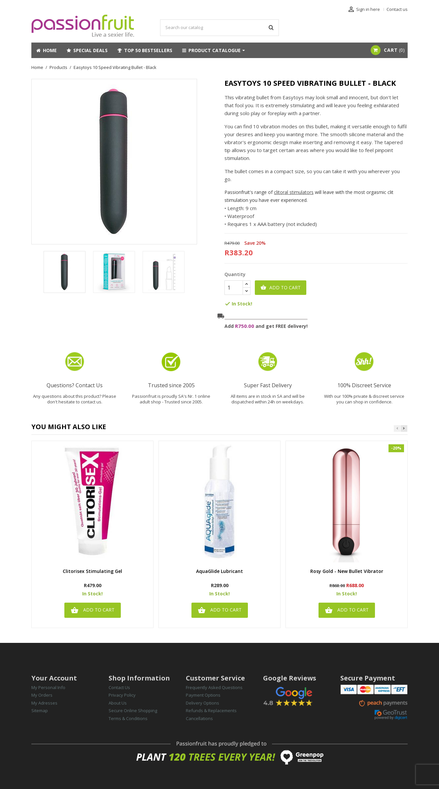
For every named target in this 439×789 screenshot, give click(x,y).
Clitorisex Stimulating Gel (92, 571)
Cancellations (199, 718)
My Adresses (44, 703)
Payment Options (203, 695)
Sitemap (39, 710)
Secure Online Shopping (133, 710)
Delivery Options (202, 703)
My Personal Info (48, 687)
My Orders (41, 695)
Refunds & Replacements (211, 710)
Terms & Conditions (128, 718)
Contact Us (119, 687)
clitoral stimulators (294, 192)
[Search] (219, 27)
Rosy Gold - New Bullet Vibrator (346, 571)
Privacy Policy (122, 695)
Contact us (397, 9)
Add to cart (280, 287)
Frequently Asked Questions (214, 687)
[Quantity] (233, 287)
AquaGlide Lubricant (219, 571)
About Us (118, 703)
